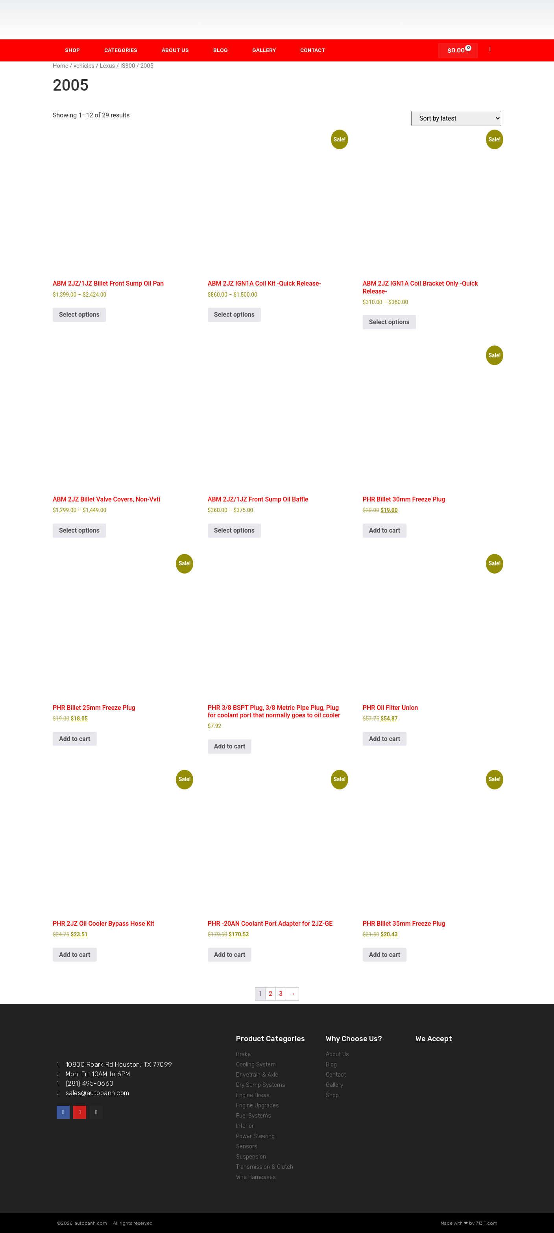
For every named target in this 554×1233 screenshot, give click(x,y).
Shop (72, 50)
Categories (120, 50)
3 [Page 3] (281, 993)
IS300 (127, 65)
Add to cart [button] (385, 530)
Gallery (264, 50)
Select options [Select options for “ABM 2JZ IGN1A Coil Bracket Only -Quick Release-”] (389, 322)
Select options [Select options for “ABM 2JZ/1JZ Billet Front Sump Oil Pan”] (79, 314)
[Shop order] (456, 118)
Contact (312, 50)
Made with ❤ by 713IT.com (469, 1223)
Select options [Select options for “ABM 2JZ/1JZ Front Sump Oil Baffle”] (234, 530)
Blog (220, 50)
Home (60, 65)
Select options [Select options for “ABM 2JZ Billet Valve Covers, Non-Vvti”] (79, 530)
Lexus (107, 65)
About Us (175, 50)
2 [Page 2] (270, 993)
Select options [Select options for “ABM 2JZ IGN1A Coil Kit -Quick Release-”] (234, 314)
